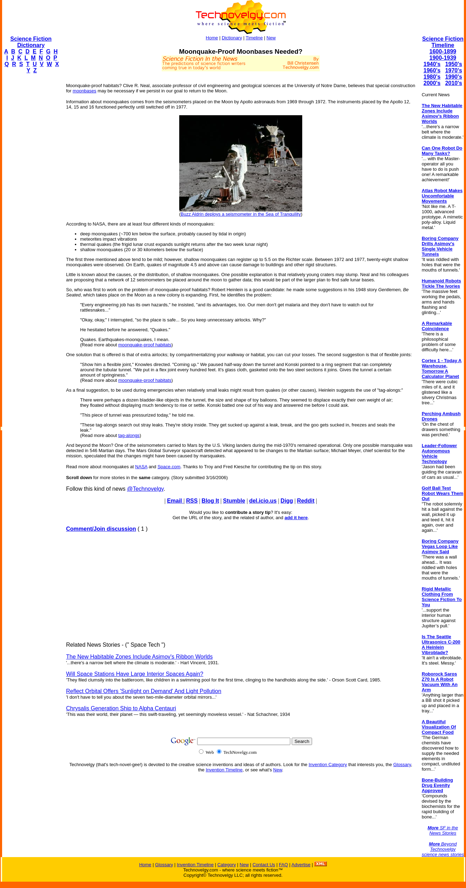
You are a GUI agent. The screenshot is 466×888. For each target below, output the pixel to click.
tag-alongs (129, 435)
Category (226, 864)
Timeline (254, 37)
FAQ (283, 864)
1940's (431, 64)
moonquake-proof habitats (144, 344)
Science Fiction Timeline (442, 42)
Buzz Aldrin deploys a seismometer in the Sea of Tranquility (241, 214)
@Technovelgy (145, 489)
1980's (431, 77)
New (271, 37)
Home (212, 37)
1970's (453, 70)
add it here (296, 517)
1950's (453, 64)
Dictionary (232, 37)
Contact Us (263, 864)
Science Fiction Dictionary (30, 42)
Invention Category (328, 764)
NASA (141, 466)
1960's (431, 70)
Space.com (168, 466)
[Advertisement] (30, 184)
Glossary (402, 764)
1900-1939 (443, 58)
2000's (431, 83)
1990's (453, 77)
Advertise (300, 864)
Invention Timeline (224, 769)
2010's (453, 83)
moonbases (84, 90)
